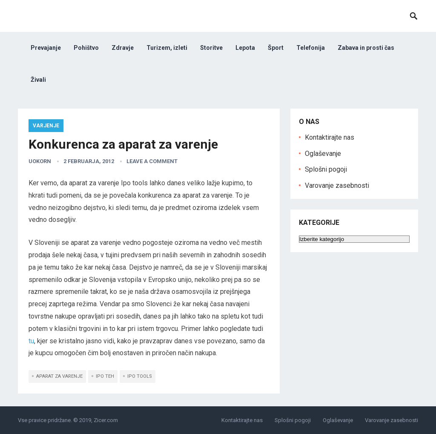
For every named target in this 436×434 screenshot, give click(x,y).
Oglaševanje (323, 153)
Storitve (211, 47)
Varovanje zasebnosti (337, 185)
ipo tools (139, 376)
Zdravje (123, 47)
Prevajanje (46, 47)
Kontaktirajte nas (329, 137)
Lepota (245, 47)
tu (31, 341)
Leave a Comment (152, 161)
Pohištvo (86, 47)
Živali (38, 79)
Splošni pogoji (326, 169)
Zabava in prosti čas (366, 47)
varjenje (46, 126)
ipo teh (105, 376)
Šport (276, 47)
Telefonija (310, 47)
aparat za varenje (59, 376)
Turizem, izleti (166, 47)
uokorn (40, 161)
